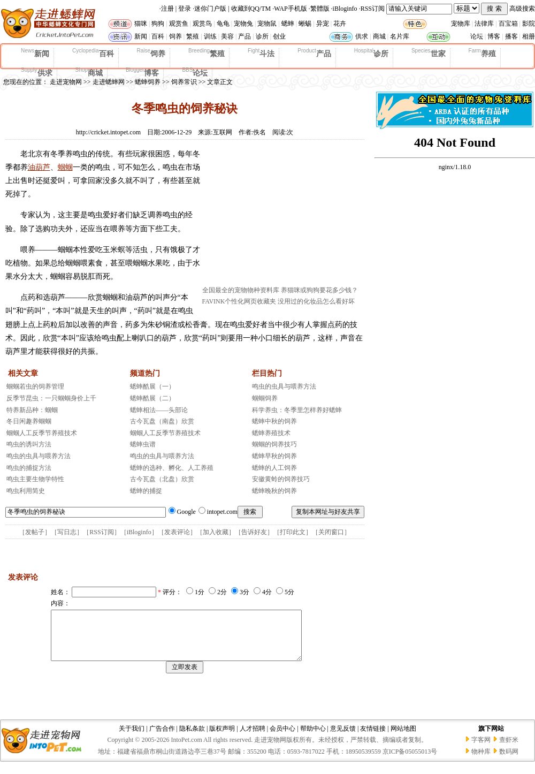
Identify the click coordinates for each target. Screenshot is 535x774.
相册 (528, 36)
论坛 (476, 36)
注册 (167, 8)
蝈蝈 (65, 167)
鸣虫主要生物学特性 (35, 479)
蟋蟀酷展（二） (152, 398)
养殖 (482, 53)
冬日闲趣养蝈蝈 (28, 421)
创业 (279, 36)
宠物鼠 (267, 23)
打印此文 (292, 532)
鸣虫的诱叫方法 (28, 444)
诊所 (262, 36)
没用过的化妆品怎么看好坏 (316, 301)
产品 (244, 36)
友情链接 (373, 738)
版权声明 (222, 738)
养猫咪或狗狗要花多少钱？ (319, 290)
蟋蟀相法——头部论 (159, 410)
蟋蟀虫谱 (143, 444)
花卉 (339, 23)
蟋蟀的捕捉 (146, 491)
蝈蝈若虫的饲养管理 (35, 386)
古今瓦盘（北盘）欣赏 (162, 479)
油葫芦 (39, 167)
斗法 (261, 53)
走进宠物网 (66, 82)
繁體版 (320, 8)
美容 (227, 36)
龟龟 (223, 23)
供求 (361, 36)
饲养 (175, 36)
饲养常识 (184, 82)
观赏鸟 (202, 23)
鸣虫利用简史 (25, 491)
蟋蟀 (287, 23)
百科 (157, 36)
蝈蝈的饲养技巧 (274, 444)
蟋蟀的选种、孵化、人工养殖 (171, 468)
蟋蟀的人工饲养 (274, 468)
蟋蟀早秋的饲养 (274, 456)
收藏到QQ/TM (251, 8)
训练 (210, 36)
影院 (528, 23)
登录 (184, 8)
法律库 (484, 23)
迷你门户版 (210, 8)
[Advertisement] (282, 216)
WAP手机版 (290, 8)
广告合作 (162, 738)
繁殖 (192, 36)
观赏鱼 (178, 23)
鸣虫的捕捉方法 (28, 468)
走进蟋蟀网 (109, 82)
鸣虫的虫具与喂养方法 (38, 456)
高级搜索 (522, 8)
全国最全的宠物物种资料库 (240, 290)
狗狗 (157, 23)
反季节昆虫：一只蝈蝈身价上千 (51, 398)
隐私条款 (192, 738)
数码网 (508, 761)
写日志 (67, 532)
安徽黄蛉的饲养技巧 (281, 479)
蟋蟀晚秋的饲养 (274, 491)
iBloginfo (345, 8)
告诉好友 (254, 532)
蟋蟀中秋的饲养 (274, 421)
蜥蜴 (305, 23)
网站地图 (403, 738)
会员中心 (282, 738)
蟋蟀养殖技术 (271, 433)
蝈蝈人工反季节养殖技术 (41, 433)
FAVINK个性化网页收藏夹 (239, 301)
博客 (493, 36)
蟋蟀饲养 (147, 82)
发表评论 (177, 532)
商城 (379, 36)
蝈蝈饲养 (265, 398)
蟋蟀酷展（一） (152, 386)
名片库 (399, 36)
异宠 (322, 23)
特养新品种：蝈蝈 (32, 410)
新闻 (140, 36)
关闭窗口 (331, 532)
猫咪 (140, 23)
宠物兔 (243, 23)
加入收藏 (215, 532)
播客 (511, 36)
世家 (428, 53)
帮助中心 (313, 738)
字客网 (481, 749)
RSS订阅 (373, 8)
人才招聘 (252, 738)
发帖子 (34, 532)
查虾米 (508, 749)
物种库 (481, 761)
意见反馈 (343, 738)
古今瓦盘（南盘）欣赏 (162, 421)
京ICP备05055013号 (410, 761)
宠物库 (460, 23)
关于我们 (131, 738)
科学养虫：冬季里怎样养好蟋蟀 (297, 410)
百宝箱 (508, 23)
